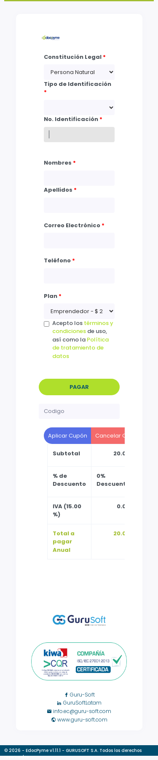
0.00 (123, 506)
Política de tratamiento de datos (80, 348)
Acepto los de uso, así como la (82, 339)
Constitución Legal (75, 57)
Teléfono (59, 260)
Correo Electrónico (74, 225)
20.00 (121, 453)
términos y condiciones (82, 327)
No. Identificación (73, 119)
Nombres (60, 163)
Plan (53, 296)
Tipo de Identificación (77, 88)
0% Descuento (113, 480)
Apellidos (60, 190)
